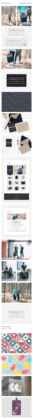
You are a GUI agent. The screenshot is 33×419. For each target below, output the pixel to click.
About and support (26, 3)
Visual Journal (6, 3)
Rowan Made (8, 329)
